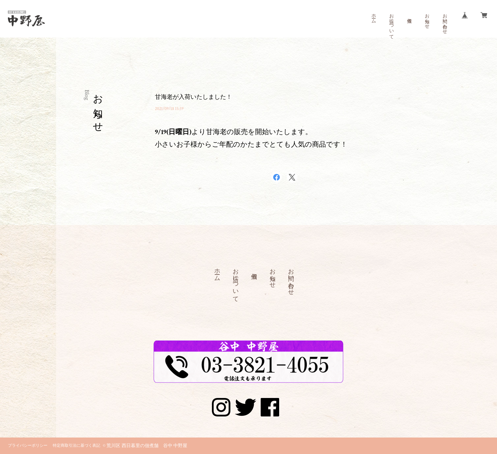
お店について (391, 24)
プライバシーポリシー (27, 445)
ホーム (373, 16)
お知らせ (427, 18)
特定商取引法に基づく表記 (76, 445)
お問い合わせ (445, 21)
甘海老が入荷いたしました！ (193, 97)
